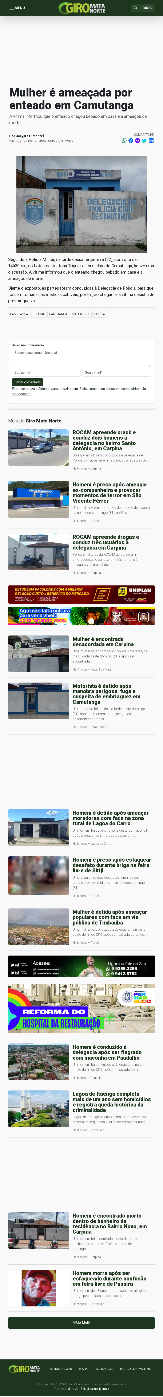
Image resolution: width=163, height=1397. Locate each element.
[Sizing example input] (147, 8)
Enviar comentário (28, 383)
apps (83, 1369)
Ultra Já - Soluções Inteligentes (88, 1389)
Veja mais (81, 1324)
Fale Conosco (104, 1369)
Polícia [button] (99, 315)
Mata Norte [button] (81, 315)
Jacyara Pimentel (30, 137)
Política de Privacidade (135, 1369)
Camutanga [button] (19, 315)
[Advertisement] (81, 51)
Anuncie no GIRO (61, 1369)
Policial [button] (39, 315)
